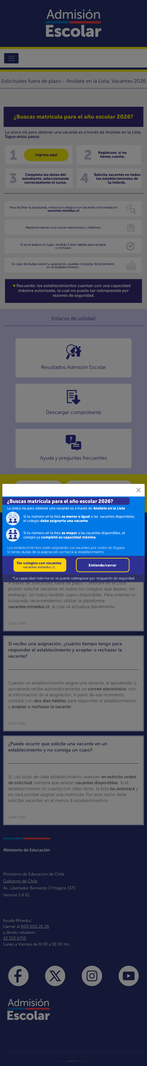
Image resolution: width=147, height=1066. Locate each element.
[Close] (138, 490)
